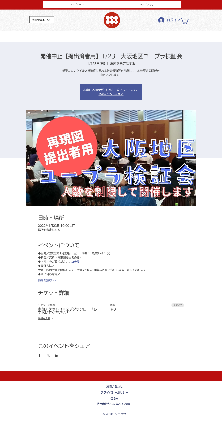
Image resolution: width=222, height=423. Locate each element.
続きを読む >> (47, 280)
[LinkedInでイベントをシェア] (56, 355)
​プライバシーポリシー (114, 392)
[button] (184, 20)
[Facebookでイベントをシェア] (39, 355)
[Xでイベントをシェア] (48, 355)
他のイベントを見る (111, 94)
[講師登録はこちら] (41, 19)
